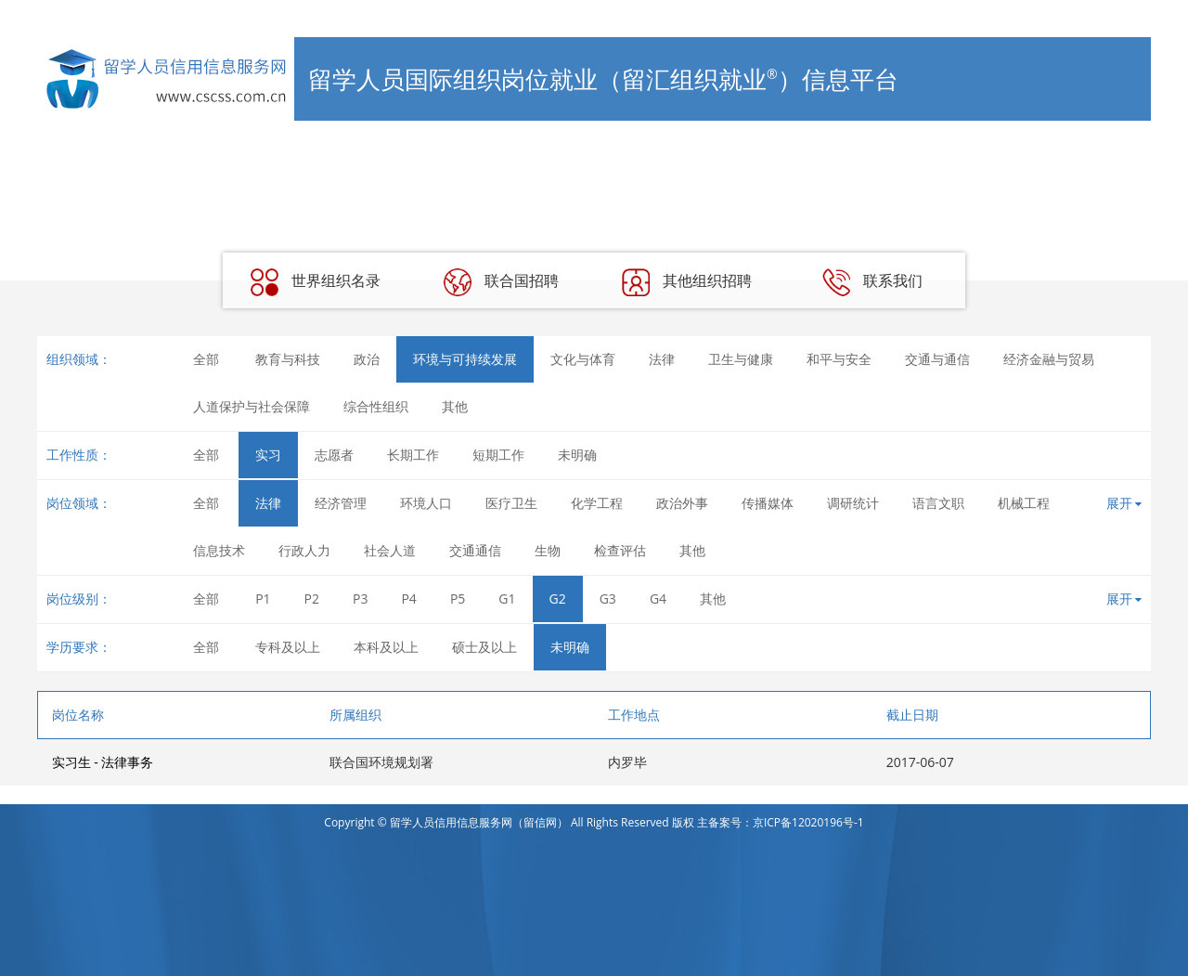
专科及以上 (287, 647)
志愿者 (334, 454)
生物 (548, 550)
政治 (367, 359)
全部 (206, 359)
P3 (360, 598)
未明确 (577, 454)
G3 (608, 598)
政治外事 (682, 503)
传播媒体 (768, 503)
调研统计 (853, 503)
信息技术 (219, 550)
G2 (557, 598)
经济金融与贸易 (1048, 359)
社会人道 (390, 550)
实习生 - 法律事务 (103, 762)
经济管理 (341, 503)
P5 (457, 598)
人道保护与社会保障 (251, 406)
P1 (262, 598)
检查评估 (620, 550)
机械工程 (1024, 503)
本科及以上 (386, 647)
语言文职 (938, 503)
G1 (506, 598)
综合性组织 (375, 406)
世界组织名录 (316, 282)
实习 (268, 454)
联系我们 (872, 282)
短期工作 (498, 454)
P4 (408, 598)
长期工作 (413, 454)
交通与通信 (937, 359)
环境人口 (426, 503)
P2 (311, 598)
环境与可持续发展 (465, 359)
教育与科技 (287, 359)
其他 (455, 406)
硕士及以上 (484, 647)
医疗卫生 (511, 503)
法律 (662, 359)
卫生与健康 (740, 359)
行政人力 (304, 550)
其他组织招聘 (687, 282)
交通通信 (475, 550)
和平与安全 (839, 359)
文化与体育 (582, 359)
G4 (658, 598)
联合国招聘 (501, 282)
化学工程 (597, 503)
